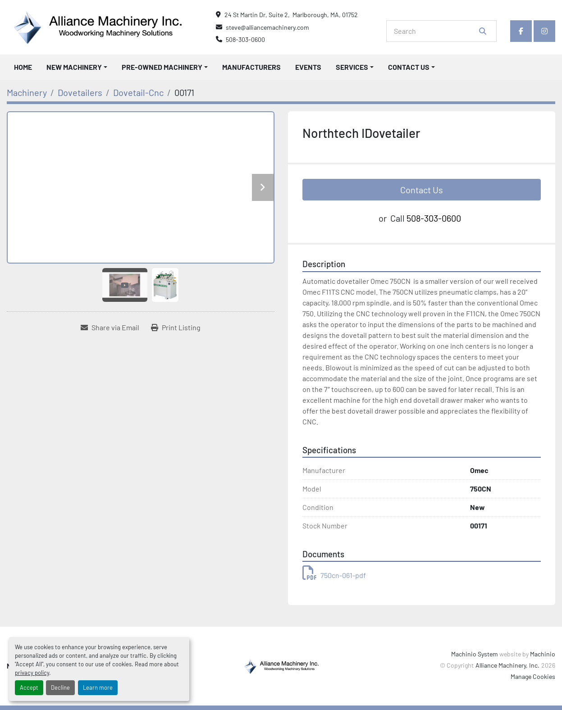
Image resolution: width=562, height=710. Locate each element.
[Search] (435, 31)
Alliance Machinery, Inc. (507, 665)
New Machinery (74, 67)
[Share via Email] (110, 327)
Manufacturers (251, 67)
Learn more (98, 687)
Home (23, 67)
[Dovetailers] (80, 92)
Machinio (542, 654)
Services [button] (352, 67)
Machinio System (474, 654)
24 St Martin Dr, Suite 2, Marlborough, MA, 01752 (291, 14)
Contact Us (408, 67)
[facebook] (521, 31)
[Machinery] (27, 92)
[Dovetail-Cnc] (138, 92)
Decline (60, 687)
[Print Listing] (175, 327)
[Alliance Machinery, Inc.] (281, 665)
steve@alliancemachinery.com (267, 27)
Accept (29, 687)
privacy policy (32, 672)
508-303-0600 (245, 39)
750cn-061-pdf (334, 575)
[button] (76, 67)
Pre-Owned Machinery (162, 67)
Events (308, 67)
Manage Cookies (533, 676)
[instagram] (544, 31)
